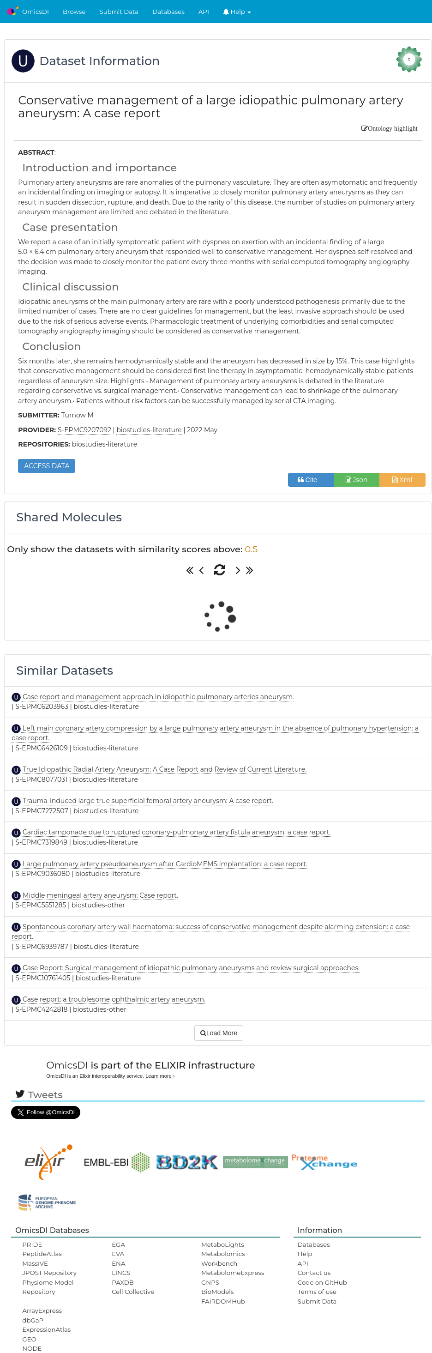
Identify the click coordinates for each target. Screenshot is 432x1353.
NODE (32, 1348)
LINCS (121, 1272)
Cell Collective (133, 1291)
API (203, 11)
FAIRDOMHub (223, 1301)
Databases (168, 11)
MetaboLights (222, 1244)
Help (237, 11)
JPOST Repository (49, 1272)
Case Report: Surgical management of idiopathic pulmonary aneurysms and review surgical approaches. (190, 968)
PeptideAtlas (41, 1253)
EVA (118, 1253)
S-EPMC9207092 (84, 430)
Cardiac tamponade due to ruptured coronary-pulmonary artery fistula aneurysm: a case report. (175, 832)
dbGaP (32, 1320)
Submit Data (119, 11)
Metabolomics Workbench (223, 1258)
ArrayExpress (42, 1310)
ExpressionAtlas (46, 1329)
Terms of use (317, 1291)
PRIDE (32, 1244)
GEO (29, 1339)
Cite (311, 479)
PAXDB (123, 1282)
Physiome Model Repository (47, 1287)
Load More (218, 1033)
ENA (118, 1263)
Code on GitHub (322, 1282)
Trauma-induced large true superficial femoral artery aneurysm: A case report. (147, 801)
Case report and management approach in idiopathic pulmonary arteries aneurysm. (157, 697)
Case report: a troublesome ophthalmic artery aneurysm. (113, 999)
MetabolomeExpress (232, 1272)
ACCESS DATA (46, 466)
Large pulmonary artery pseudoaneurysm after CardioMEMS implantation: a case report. (164, 864)
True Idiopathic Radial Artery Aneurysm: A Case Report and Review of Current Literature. (163, 769)
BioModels (217, 1291)
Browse (74, 11)
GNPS (210, 1282)
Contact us (314, 1272)
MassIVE (35, 1263)
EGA (118, 1244)
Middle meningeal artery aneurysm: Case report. (99, 895)
